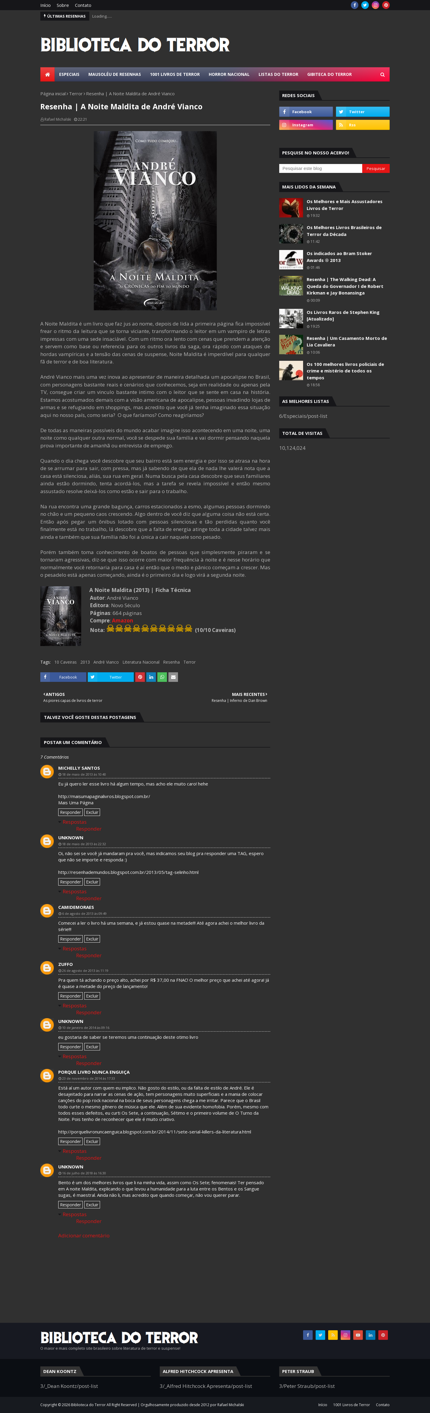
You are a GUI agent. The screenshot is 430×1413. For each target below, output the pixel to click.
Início (45, 5)
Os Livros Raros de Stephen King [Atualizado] (343, 315)
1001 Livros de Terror (351, 1404)
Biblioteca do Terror (88, 1404)
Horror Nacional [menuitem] (229, 74)
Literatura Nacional (140, 662)
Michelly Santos (79, 768)
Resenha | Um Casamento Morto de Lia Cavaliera (347, 341)
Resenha (171, 662)
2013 (85, 662)
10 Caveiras (65, 662)
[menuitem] (47, 74)
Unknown (70, 837)
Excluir (92, 812)
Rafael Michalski (57, 119)
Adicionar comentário (84, 1235)
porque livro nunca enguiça (94, 1072)
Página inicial (53, 93)
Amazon (122, 620)
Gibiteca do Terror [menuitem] (329, 74)
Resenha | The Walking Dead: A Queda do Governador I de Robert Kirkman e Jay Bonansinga (345, 286)
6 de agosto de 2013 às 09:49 (84, 913)
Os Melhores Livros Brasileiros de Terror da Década (344, 230)
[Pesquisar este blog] (320, 168)
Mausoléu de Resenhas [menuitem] (114, 74)
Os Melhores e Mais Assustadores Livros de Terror (345, 204)
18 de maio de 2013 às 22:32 (84, 844)
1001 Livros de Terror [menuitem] (175, 74)
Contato (83, 5)
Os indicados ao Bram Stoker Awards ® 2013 (339, 256)
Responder (70, 812)
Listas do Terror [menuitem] (278, 74)
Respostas (75, 821)
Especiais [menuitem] (69, 74)
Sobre (63, 5)
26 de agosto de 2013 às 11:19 (85, 970)
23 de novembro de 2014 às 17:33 (88, 1078)
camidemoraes (76, 907)
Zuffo (65, 964)
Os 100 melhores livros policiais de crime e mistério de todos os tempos (345, 371)
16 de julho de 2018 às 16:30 (84, 1173)
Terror (76, 93)
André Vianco (106, 662)
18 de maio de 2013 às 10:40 (84, 774)
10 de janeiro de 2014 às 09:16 (85, 1027)
